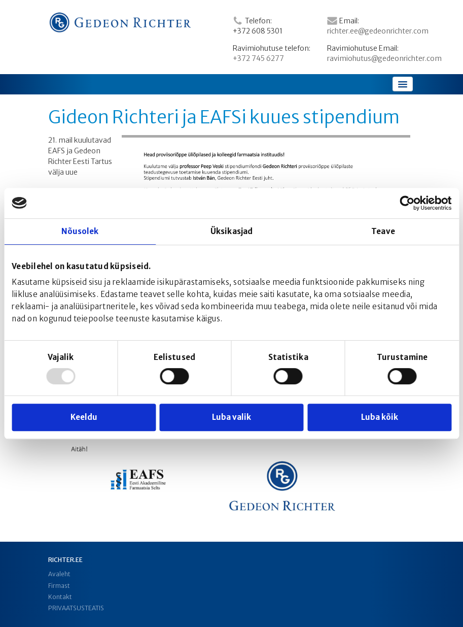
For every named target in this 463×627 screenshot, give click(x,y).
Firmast (59, 585)
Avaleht (59, 574)
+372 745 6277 (258, 58)
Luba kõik (379, 417)
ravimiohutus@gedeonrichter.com (384, 58)
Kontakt (60, 597)
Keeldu (83, 417)
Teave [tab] (383, 231)
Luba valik (231, 417)
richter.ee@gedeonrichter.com (378, 31)
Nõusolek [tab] (80, 231)
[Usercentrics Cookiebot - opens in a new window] (407, 203)
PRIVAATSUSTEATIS (76, 608)
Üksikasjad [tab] (231, 231)
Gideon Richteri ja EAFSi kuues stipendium (224, 117)
